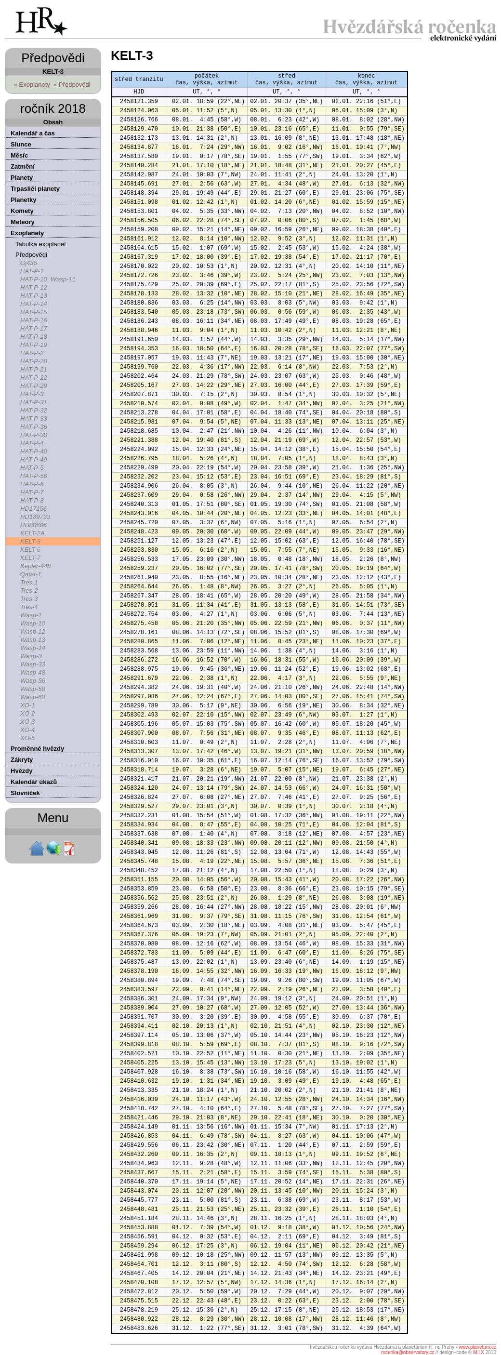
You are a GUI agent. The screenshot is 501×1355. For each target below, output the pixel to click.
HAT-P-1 (31, 271)
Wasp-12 (32, 631)
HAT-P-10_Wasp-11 (48, 279)
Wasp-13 (32, 639)
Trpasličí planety (35, 188)
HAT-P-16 (33, 320)
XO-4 (27, 729)
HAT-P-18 (33, 336)
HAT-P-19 (33, 344)
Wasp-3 (31, 656)
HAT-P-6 (31, 484)
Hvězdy (22, 770)
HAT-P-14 (33, 303)
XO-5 (27, 738)
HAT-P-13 (33, 295)
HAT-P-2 (31, 353)
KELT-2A (32, 533)
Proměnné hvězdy (37, 748)
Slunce (21, 144)
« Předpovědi (72, 84)
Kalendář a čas (33, 133)
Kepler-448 (35, 566)
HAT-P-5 (31, 467)
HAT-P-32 (33, 410)
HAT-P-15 (33, 312)
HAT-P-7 (31, 492)
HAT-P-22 (33, 377)
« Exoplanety (32, 84)
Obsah (53, 122)
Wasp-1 (31, 615)
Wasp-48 (32, 672)
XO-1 (27, 705)
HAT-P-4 (31, 443)
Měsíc (19, 155)
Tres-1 (29, 582)
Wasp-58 (32, 688)
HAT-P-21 (33, 369)
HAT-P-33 (33, 418)
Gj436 (28, 262)
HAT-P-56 (33, 475)
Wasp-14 (32, 647)
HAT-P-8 (31, 500)
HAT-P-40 (33, 451)
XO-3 (27, 721)
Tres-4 (29, 607)
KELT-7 (30, 557)
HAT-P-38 (33, 434)
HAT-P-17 (33, 328)
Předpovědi (31, 254)
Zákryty (22, 759)
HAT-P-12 (33, 287)
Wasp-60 (32, 697)
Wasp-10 (32, 623)
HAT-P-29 (33, 385)
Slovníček (25, 793)
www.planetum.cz (477, 1347)
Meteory (23, 222)
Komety (22, 210)
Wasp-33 (32, 664)
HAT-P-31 (33, 402)
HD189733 (35, 516)
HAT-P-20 (33, 361)
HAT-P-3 (31, 394)
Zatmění (23, 166)
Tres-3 (29, 598)
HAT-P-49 (33, 459)
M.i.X (478, 1352)
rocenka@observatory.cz (407, 1352)
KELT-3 (30, 541)
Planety (22, 177)
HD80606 (33, 525)
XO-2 (27, 713)
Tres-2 (29, 590)
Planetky (23, 199)
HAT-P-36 (33, 426)
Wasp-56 (32, 680)
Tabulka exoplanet (40, 244)
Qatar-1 (30, 574)
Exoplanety (27, 233)
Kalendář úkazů (34, 781)
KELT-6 (30, 549)
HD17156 (33, 508)
